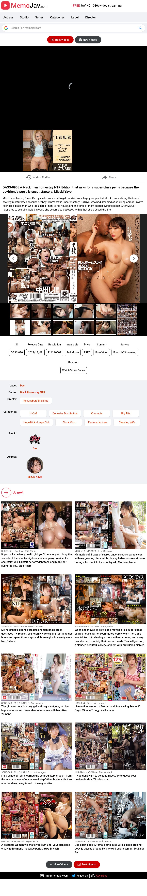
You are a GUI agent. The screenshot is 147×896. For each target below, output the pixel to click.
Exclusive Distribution (65, 413)
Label (75, 17)
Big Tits (125, 413)
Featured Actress (98, 422)
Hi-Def (33, 413)
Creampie (96, 413)
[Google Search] (141, 28)
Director (90, 17)
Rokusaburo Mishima (35, 400)
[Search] (73, 28)
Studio (24, 17)
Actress (8, 17)
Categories (57, 17)
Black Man (69, 422)
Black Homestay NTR (32, 392)
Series (39, 17)
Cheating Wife (127, 422)
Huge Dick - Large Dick (36, 422)
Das (22, 385)
